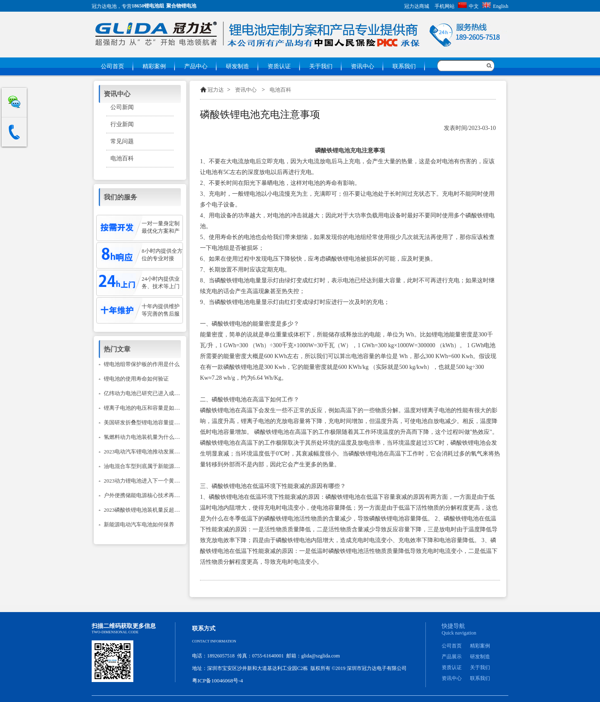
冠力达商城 (416, 6)
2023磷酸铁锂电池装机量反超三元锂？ (150, 510)
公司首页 (112, 66)
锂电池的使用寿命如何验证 (136, 379)
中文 (468, 6)
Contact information (214, 641)
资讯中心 (362, 66)
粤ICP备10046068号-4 (217, 680)
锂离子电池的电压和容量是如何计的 (147, 408)
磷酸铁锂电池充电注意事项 (260, 114)
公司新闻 (122, 107)
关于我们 (320, 66)
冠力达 (216, 90)
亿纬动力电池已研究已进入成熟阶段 (147, 393)
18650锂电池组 (148, 6)
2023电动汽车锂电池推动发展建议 (144, 451)
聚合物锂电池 (181, 6)
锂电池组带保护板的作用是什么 (142, 364)
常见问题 (122, 141)
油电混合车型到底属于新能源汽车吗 (147, 466)
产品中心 (196, 66)
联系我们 (404, 66)
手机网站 (445, 6)
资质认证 (279, 66)
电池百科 (280, 90)
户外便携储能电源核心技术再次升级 (147, 495)
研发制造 (237, 66)
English (495, 6)
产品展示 (452, 657)
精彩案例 (154, 66)
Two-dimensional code (115, 632)
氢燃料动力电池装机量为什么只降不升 (150, 437)
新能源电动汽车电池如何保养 (139, 524)
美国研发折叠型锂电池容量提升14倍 (147, 422)
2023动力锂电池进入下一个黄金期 (144, 481)
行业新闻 (122, 124)
